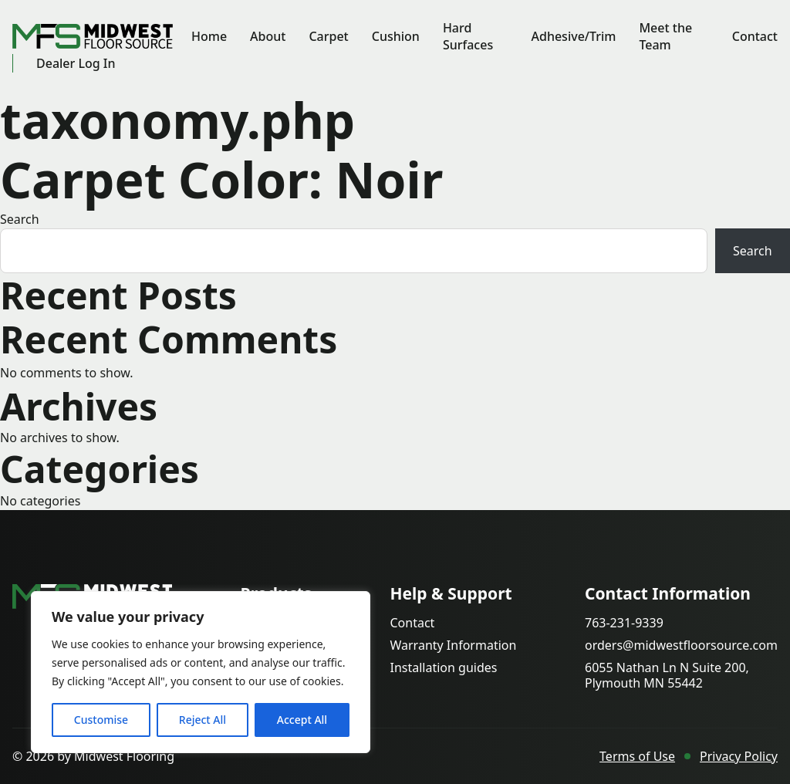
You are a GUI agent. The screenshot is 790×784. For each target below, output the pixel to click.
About (267, 36)
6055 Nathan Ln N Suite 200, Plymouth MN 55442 (667, 675)
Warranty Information (453, 645)
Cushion (396, 36)
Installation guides (443, 668)
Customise (101, 719)
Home (209, 36)
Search (19, 219)
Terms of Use (637, 756)
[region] (200, 672)
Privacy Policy (739, 756)
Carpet (328, 36)
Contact (755, 36)
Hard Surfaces (468, 36)
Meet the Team (665, 36)
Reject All (202, 719)
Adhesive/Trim (573, 36)
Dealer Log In (76, 63)
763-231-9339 (624, 623)
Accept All (302, 719)
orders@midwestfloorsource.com (681, 645)
